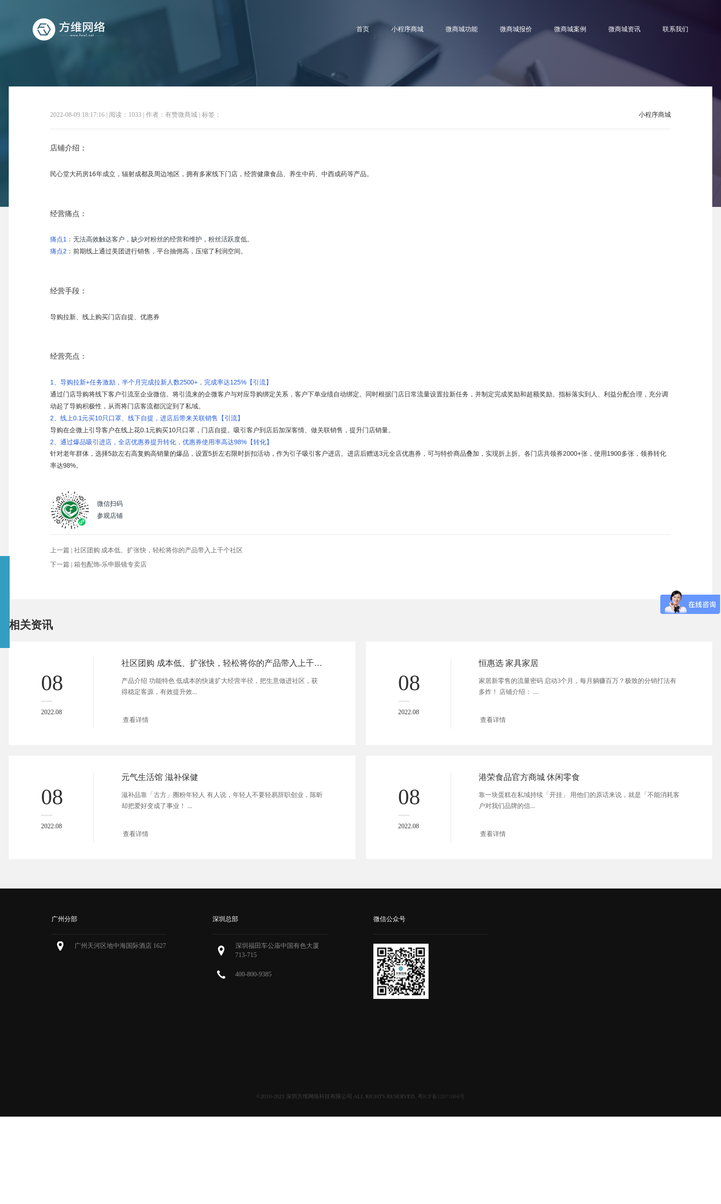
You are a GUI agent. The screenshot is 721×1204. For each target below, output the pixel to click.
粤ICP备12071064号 (441, 1096)
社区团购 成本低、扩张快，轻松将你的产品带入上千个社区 (158, 550)
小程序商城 (407, 29)
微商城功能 (462, 29)
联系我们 (675, 29)
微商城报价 (516, 29)
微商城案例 (570, 29)
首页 (362, 29)
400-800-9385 (253, 974)
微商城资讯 (624, 29)
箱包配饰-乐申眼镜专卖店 (110, 564)
